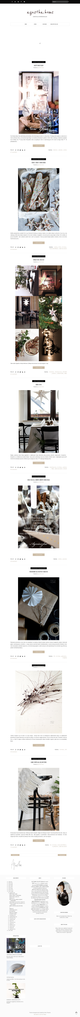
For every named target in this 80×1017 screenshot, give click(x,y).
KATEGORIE (45, 24)
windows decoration (40, 910)
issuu (47, 901)
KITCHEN (65, 371)
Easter (42, 883)
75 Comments (13, 846)
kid (36, 902)
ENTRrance (39, 883)
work (47, 910)
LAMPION (33, 886)
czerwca (12, 921)
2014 (9, 889)
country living (43, 896)
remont (36, 907)
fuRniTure (43, 897)
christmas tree (58, 371)
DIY (54, 655)
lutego (11, 927)
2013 (9, 890)
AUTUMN (34, 881)
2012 (9, 930)
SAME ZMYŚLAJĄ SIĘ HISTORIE (39, 762)
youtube (37, 912)
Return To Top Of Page (40, 1014)
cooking (56, 247)
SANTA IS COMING (13, 912)
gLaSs (47, 897)
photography (40, 905)
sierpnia (11, 919)
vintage (43, 908)
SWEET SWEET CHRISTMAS (39, 162)
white (33, 910)
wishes (65, 149)
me (47, 902)
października (12, 916)
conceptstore (34, 896)
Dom (36, 883)
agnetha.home (40, 12)
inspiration (42, 901)
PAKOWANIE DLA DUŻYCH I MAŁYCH (38, 571)
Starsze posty (62, 854)
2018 (9, 884)
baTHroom (38, 893)
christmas (51, 371)
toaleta (41, 908)
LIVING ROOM (60, 373)
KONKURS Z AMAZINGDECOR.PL (13, 999)
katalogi (33, 902)
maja (11, 923)
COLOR (38, 881)
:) (9, 906)
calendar (60, 149)
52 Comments (13, 374)
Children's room (44, 881)
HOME (26, 24)
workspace (39, 911)
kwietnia (11, 924)
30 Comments (13, 249)
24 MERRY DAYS (12, 913)
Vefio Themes (47, 1012)
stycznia (12, 928)
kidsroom (39, 902)
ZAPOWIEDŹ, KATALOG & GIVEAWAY (14, 954)
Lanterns (54, 373)
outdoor (33, 905)
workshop (35, 911)
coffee (46, 894)
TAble (65, 373)
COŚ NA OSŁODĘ (10, 976)
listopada (12, 915)
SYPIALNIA (43, 890)
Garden (46, 883)
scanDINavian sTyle (43, 907)
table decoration (63, 248)
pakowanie (63, 655)
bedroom (55, 149)
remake (33, 907)
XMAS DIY (11, 908)
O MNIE (35, 24)
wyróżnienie (44, 911)
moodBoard (34, 904)
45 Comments (13, 469)
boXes (47, 893)
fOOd (60, 247)
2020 (9, 881)
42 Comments (13, 658)
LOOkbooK (35, 887)
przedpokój (46, 905)
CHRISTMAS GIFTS (13, 909)
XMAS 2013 (39, 384)
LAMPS (37, 886)
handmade (37, 899)
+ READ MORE (38, 145)
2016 (9, 886)
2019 (9, 882)
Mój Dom (39, 889)
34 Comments (13, 560)
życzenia (65, 558)
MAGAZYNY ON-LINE (54, 24)
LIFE (66, 749)
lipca (11, 920)
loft (45, 902)
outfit (36, 905)
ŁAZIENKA (42, 912)
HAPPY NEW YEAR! (38, 65)
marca (11, 925)
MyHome (34, 889)
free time (38, 897)
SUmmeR (39, 890)
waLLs (47, 908)
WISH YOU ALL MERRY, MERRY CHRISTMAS (38, 480)
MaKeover (44, 887)
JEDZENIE (34, 884)
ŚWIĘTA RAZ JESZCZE (38, 259)
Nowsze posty (15, 854)
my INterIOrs (55, 846)
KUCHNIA (45, 885)
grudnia (11, 892)
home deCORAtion (54, 248)
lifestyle (43, 902)
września (12, 917)
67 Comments (13, 152)
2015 (9, 888)
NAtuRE (43, 889)
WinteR (65, 468)
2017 (9, 885)
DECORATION (12, 910)
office (47, 904)
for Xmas (64, 247)
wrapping (65, 657)
